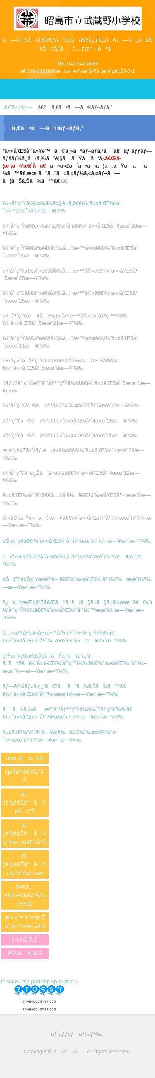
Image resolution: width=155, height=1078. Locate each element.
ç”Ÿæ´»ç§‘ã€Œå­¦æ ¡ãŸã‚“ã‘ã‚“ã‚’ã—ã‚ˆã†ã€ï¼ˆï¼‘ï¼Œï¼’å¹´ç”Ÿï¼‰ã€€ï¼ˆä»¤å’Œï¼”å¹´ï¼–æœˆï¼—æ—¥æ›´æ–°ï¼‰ (74, 663)
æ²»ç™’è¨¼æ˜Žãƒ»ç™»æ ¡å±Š (25, 921)
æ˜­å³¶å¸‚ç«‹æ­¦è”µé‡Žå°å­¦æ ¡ (78, 15)
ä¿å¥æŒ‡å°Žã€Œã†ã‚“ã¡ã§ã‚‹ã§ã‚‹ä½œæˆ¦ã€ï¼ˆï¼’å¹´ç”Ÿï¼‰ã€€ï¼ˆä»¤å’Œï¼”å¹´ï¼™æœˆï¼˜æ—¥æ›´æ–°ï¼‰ (77, 609)
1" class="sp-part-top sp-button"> (39, 992)
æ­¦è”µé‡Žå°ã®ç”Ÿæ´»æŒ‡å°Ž (25, 833)
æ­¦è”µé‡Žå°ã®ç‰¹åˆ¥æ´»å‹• (25, 864)
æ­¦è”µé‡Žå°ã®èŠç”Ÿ (25, 802)
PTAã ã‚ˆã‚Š (25, 953)
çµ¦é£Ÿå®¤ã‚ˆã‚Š (25, 776)
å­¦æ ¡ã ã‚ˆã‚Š (25, 758)
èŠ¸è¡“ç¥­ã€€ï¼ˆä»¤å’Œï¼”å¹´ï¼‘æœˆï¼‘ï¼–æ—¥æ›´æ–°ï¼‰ (76, 541)
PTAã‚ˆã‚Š (25, 939)
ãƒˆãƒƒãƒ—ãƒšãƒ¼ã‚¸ (77, 1034)
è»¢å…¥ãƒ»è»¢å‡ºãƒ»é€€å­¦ (25, 895)
